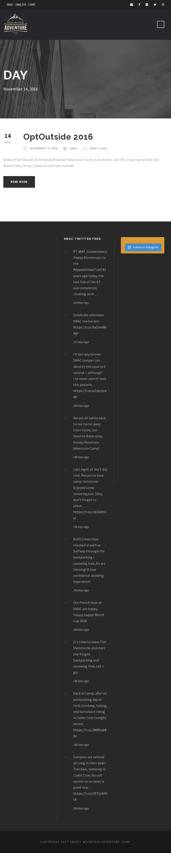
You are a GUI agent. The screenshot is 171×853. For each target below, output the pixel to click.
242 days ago (81, 590)
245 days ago (81, 681)
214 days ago (81, 303)
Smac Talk (98, 148)
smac (74, 148)
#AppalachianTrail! (87, 269)
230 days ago (81, 406)
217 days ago (81, 342)
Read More (19, 182)
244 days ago (81, 630)
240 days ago (81, 457)
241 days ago (81, 527)
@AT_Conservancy (92, 251)
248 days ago (81, 745)
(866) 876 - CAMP (25, 4)
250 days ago (81, 808)
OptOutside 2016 (58, 137)
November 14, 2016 (44, 148)
